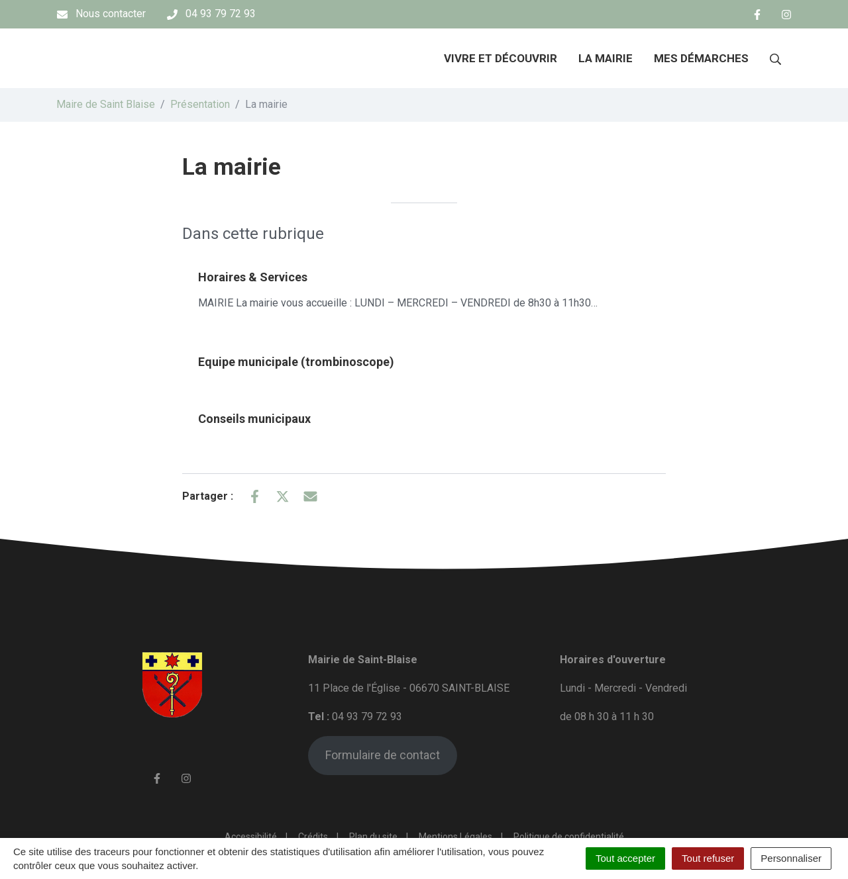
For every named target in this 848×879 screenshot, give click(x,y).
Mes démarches (701, 58)
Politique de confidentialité (568, 836)
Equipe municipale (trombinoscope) (296, 362)
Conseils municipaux (254, 419)
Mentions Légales (455, 836)
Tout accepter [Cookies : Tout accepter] (625, 858)
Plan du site (373, 836)
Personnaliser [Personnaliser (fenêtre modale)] (791, 858)
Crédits (313, 836)
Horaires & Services (252, 277)
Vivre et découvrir (500, 58)
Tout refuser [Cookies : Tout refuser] (708, 858)
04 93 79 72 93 (367, 716)
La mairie (605, 58)
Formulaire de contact (382, 755)
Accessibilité (251, 836)
